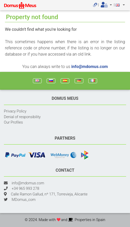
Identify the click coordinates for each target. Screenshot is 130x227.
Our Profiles (13, 122)
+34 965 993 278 (25, 188)
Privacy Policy (15, 111)
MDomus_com (23, 200)
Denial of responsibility (22, 117)
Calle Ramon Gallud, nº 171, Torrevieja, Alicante (49, 194)
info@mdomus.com (89, 66)
